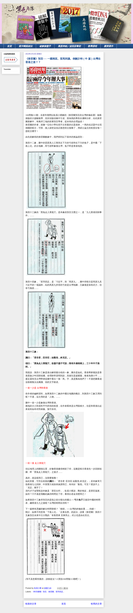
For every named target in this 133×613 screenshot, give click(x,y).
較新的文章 (30, 604)
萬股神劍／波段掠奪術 (69, 46)
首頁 (9, 46)
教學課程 (92, 46)
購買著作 (108, 46)
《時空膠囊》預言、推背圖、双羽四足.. (48, 592)
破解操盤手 (45, 46)
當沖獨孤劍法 (25, 46)
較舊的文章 (96, 604)
